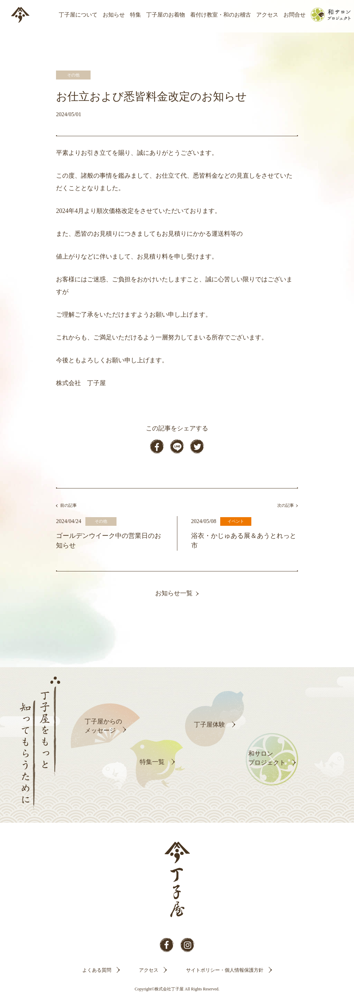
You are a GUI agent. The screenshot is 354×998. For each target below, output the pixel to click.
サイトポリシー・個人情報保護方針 (224, 970)
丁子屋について (78, 15)
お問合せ (294, 15)
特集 (135, 15)
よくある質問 (96, 970)
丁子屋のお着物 (165, 15)
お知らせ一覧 (174, 593)
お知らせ (114, 15)
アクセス (267, 15)
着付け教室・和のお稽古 (220, 15)
